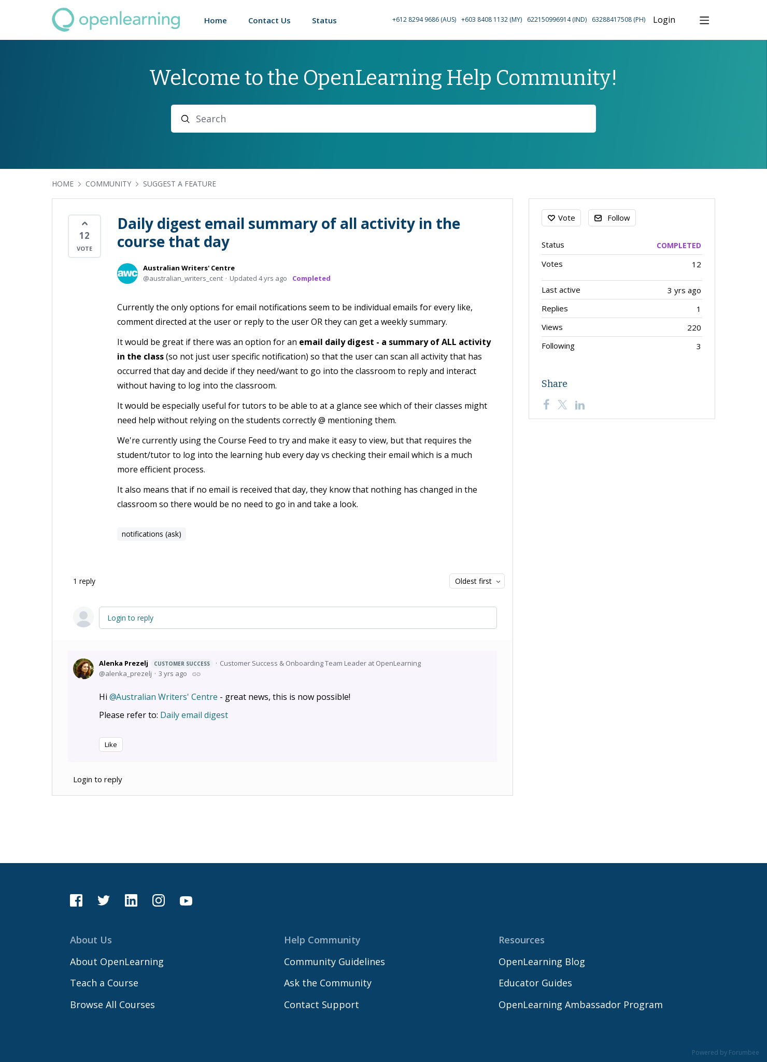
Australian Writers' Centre (189, 267)
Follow (618, 217)
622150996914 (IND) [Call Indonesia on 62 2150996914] (557, 19)
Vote (566, 217)
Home (63, 183)
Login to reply (130, 618)
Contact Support (321, 1004)
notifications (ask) (151, 534)
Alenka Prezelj (156, 663)
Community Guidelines (334, 961)
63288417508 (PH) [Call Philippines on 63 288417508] (618, 19)
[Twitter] (562, 404)
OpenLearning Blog (542, 961)
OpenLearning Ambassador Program (581, 1004)
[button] (518, 20)
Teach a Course (104, 983)
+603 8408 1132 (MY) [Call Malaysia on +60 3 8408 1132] (491, 19)
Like (111, 744)
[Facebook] (546, 404)
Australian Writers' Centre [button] (167, 696)
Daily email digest (194, 715)
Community (108, 183)
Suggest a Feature (179, 183)
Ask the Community (328, 983)
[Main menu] (704, 20)
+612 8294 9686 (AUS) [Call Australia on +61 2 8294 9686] (424, 19)
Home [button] (215, 20)
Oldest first (473, 581)
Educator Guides (535, 983)
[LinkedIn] (580, 404)
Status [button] (324, 20)
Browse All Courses (112, 1004)
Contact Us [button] (269, 20)
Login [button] (664, 20)
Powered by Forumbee (725, 1053)
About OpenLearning (117, 961)
